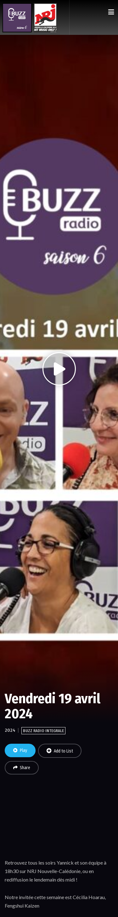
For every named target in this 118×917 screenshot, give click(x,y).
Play (20, 750)
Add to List (60, 751)
